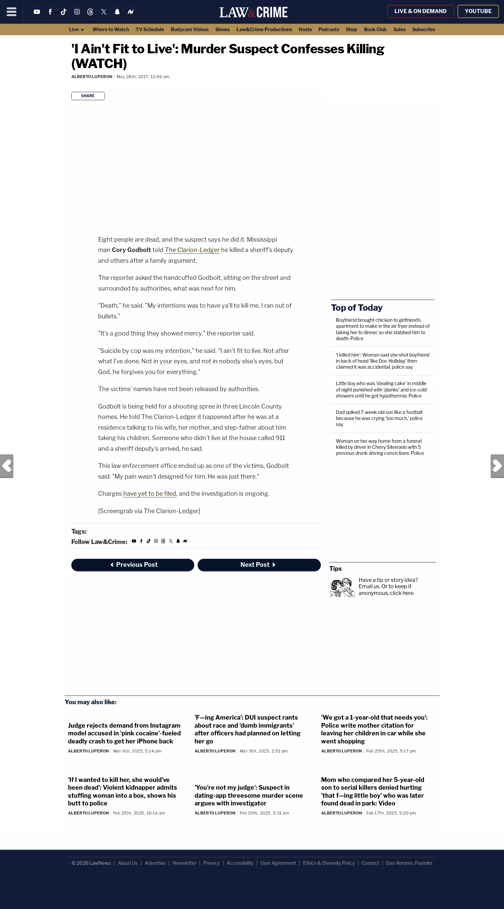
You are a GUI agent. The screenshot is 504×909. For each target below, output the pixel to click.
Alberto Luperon (91, 76)
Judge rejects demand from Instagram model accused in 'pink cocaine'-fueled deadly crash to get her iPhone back (124, 733)
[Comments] (72, 85)
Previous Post (6, 466)
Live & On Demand (420, 11)
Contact (370, 863)
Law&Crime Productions (264, 29)
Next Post (497, 466)
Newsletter (184, 863)
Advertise (155, 863)
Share (88, 96)
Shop (351, 29)
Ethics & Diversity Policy (329, 863)
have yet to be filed (149, 493)
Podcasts (328, 29)
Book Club (375, 29)
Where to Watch (110, 29)
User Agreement (278, 863)
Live (77, 29)
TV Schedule (150, 29)
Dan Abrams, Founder (409, 863)
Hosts (305, 29)
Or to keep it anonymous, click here (386, 589)
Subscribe (423, 29)
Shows (222, 29)
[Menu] (11, 11)
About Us (128, 863)
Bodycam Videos (190, 29)
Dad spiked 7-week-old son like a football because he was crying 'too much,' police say (379, 418)
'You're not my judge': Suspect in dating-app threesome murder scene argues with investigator (249, 795)
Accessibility (240, 863)
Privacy (211, 863)
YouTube (478, 11)
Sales (399, 29)
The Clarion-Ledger (192, 249)
